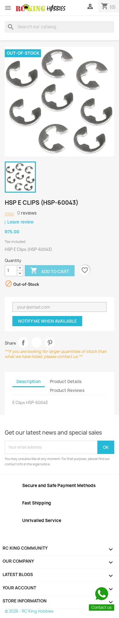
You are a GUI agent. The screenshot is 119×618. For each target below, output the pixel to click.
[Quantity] (11, 271)
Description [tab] (29, 381)
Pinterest (50, 342)
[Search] (59, 26)
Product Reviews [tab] (67, 390)
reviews (26, 213)
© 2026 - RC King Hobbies (29, 611)
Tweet (36, 342)
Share (23, 342)
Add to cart (49, 271)
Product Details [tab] (66, 381)
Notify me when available (47, 321)
